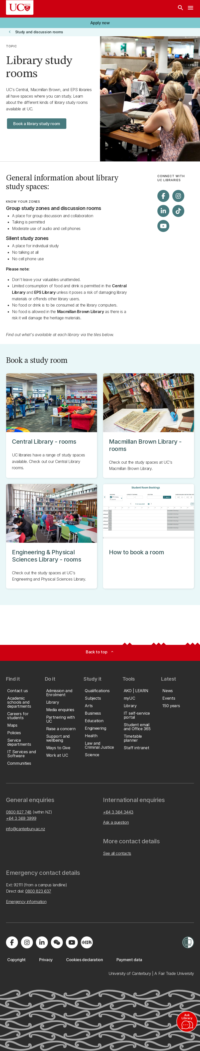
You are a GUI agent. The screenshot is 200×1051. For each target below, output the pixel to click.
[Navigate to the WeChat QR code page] (57, 942)
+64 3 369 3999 (21, 818)
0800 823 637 (38, 891)
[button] (100, 23)
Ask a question (116, 822)
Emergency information (26, 901)
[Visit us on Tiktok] (178, 211)
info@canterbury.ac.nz (25, 828)
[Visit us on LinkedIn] (163, 211)
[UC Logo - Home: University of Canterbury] (19, 7)
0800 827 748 (18, 812)
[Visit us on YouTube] (163, 226)
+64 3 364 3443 (118, 812)
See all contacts (117, 853)
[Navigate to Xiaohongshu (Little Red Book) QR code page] (87, 942)
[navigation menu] (190, 9)
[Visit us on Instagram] (178, 196)
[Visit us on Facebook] (163, 196)
